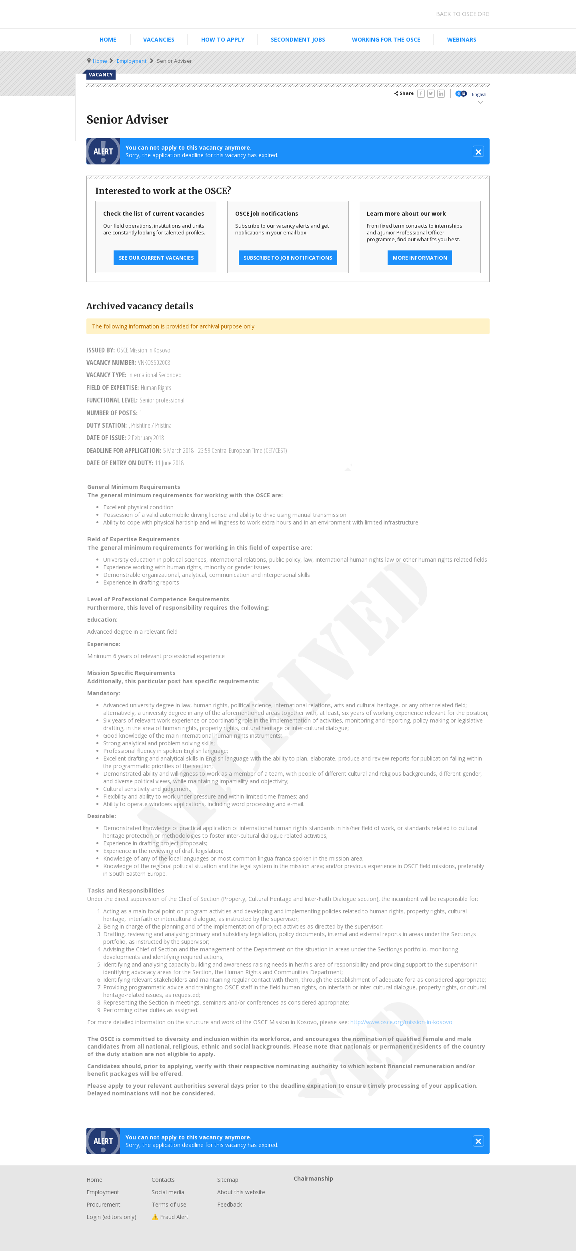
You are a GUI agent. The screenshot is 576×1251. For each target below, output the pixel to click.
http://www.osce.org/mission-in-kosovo (401, 1022)
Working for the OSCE (386, 39)
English (479, 94)
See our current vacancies (156, 257)
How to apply (222, 39)
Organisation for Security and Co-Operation (148, 14)
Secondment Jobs (298, 39)
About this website (241, 1192)
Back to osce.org (463, 14)
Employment (131, 61)
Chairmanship (392, 1191)
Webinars (461, 39)
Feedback (229, 1204)
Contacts (163, 1179)
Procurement (103, 1204)
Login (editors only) (111, 1217)
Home (108, 39)
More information (420, 257)
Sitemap (227, 1179)
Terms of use (169, 1204)
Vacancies (158, 39)
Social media (168, 1192)
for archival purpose (216, 326)
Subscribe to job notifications (288, 257)
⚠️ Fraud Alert (170, 1217)
